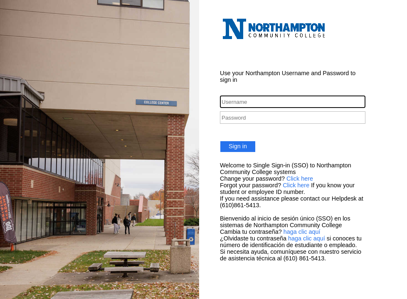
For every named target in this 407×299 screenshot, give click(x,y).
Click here (299, 178)
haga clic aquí (302, 231)
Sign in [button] (238, 146)
